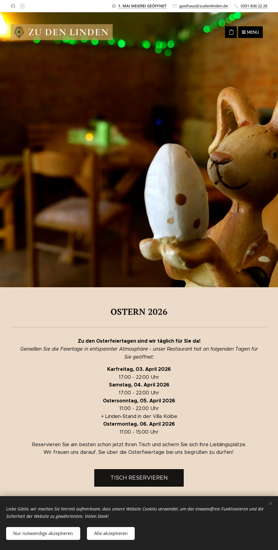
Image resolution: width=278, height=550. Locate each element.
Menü (250, 32)
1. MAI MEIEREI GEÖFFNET (142, 6)
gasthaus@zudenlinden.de (203, 6)
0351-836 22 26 (254, 6)
